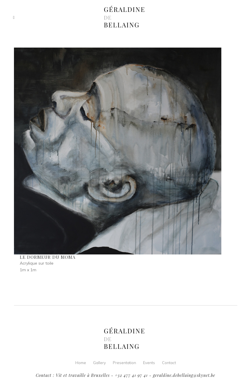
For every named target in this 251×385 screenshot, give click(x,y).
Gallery (99, 362)
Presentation (124, 362)
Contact (169, 362)
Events (149, 362)
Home (80, 362)
